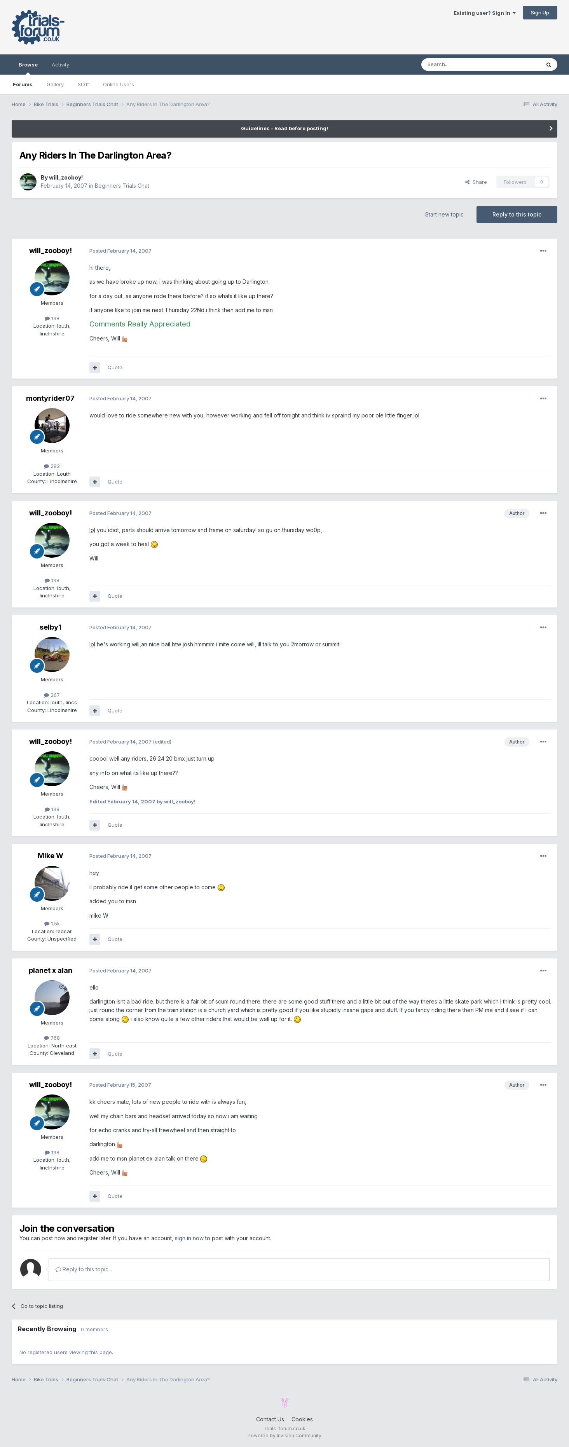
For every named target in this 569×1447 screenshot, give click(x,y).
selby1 (50, 627)
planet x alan (50, 970)
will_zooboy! (66, 177)
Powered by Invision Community (284, 1435)
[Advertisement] (470, 35)
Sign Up (540, 12)
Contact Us (270, 1419)
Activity (60, 64)
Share (476, 182)
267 (52, 695)
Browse (28, 68)
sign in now (189, 1238)
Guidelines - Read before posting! (284, 128)
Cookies (302, 1419)
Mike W (50, 856)
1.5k (52, 923)
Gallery (55, 84)
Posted (120, 251)
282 (52, 466)
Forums (23, 84)
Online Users (118, 84)
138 (52, 318)
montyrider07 (50, 398)
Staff (83, 84)
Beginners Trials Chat (122, 185)
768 (52, 1038)
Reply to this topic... (84, 1269)
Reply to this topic (516, 214)
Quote (115, 367)
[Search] (461, 64)
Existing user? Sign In (485, 13)
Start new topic (444, 214)
